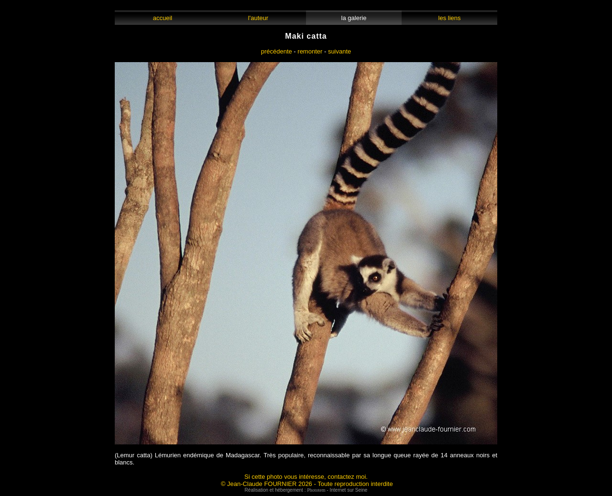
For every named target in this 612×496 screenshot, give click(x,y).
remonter (309, 51)
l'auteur (258, 18)
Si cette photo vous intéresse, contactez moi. (306, 476)
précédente (276, 51)
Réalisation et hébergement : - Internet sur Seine (306, 490)
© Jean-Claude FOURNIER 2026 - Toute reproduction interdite (307, 483)
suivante (339, 51)
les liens (449, 18)
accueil (162, 18)
